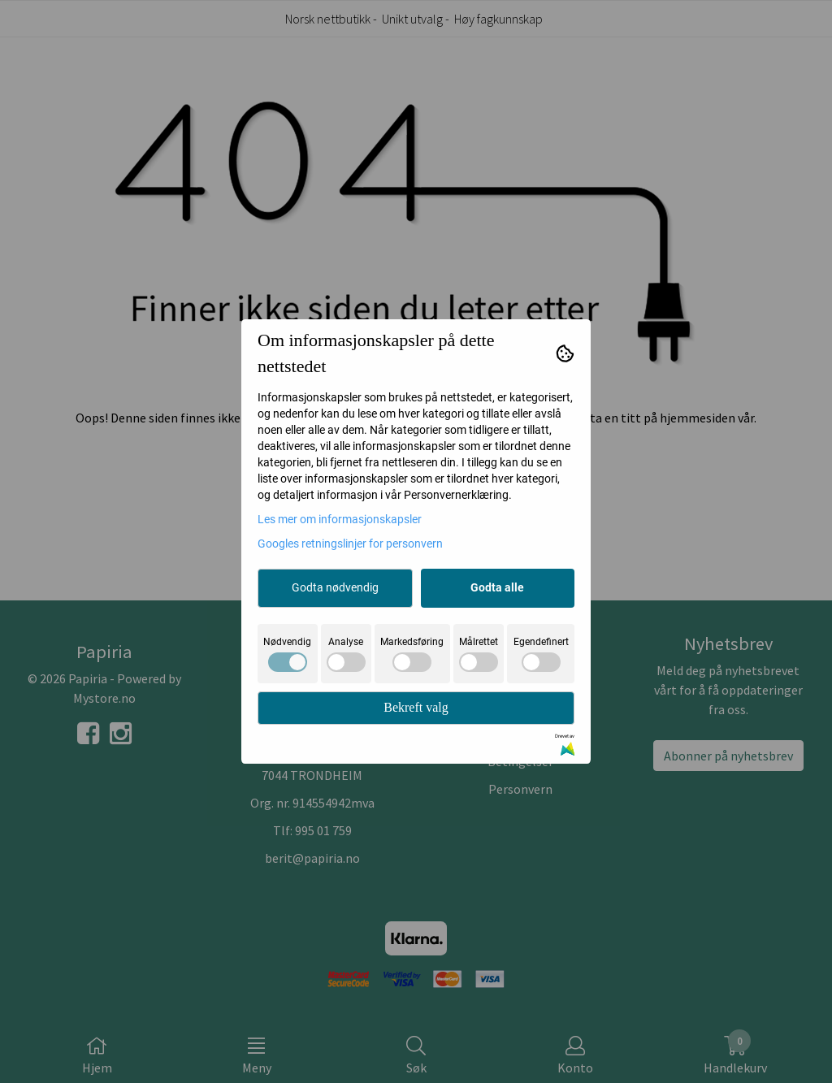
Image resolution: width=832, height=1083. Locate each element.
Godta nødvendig (335, 587)
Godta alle (497, 587)
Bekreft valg (416, 707)
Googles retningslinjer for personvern (350, 543)
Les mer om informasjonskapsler (340, 519)
